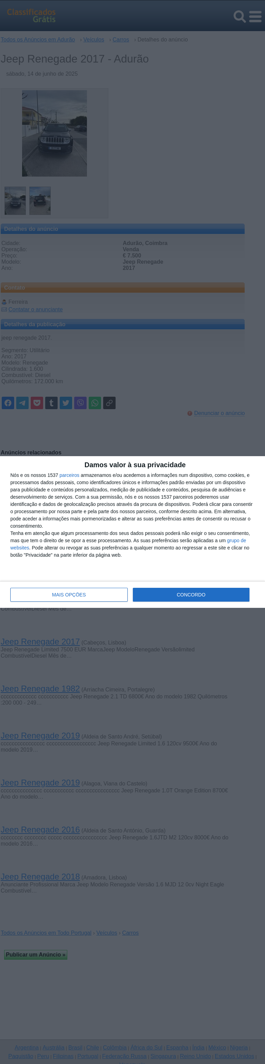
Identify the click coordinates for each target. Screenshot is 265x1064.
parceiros (69, 475)
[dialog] (132, 532)
